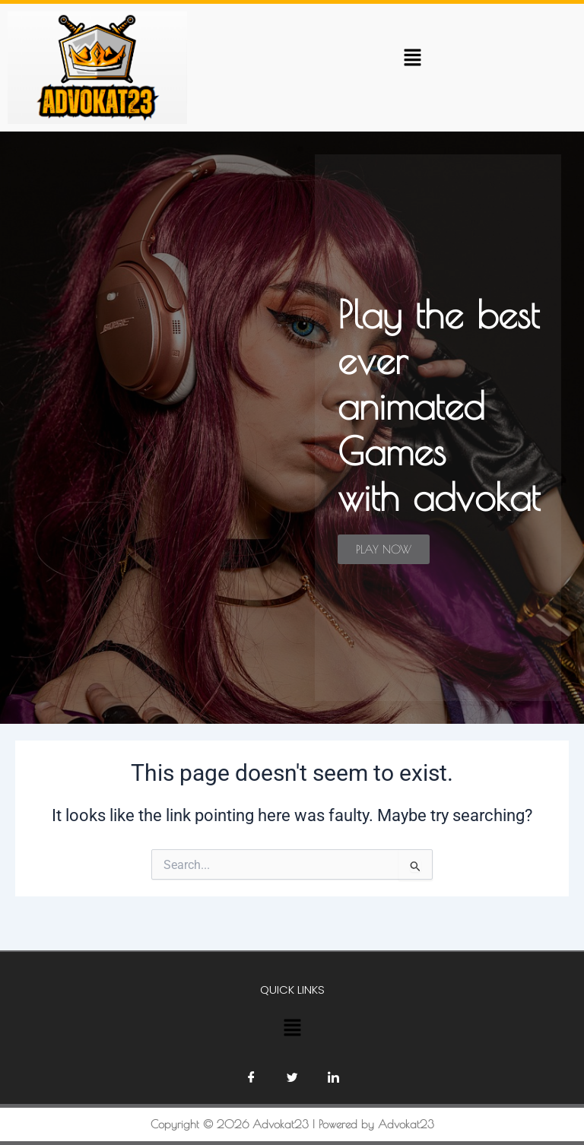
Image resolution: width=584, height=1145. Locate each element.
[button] (413, 57)
